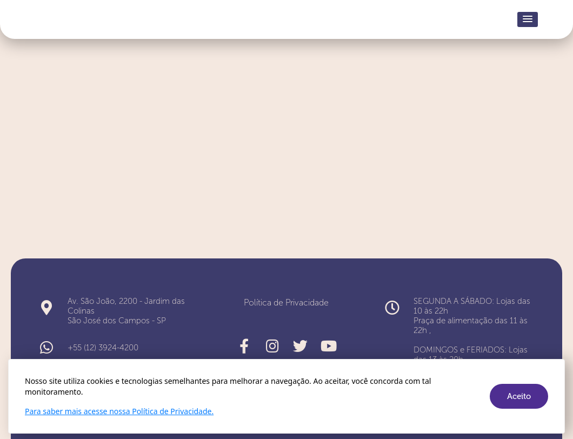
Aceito (519, 396)
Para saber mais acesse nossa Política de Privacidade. (119, 411)
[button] (527, 19)
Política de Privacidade (286, 302)
